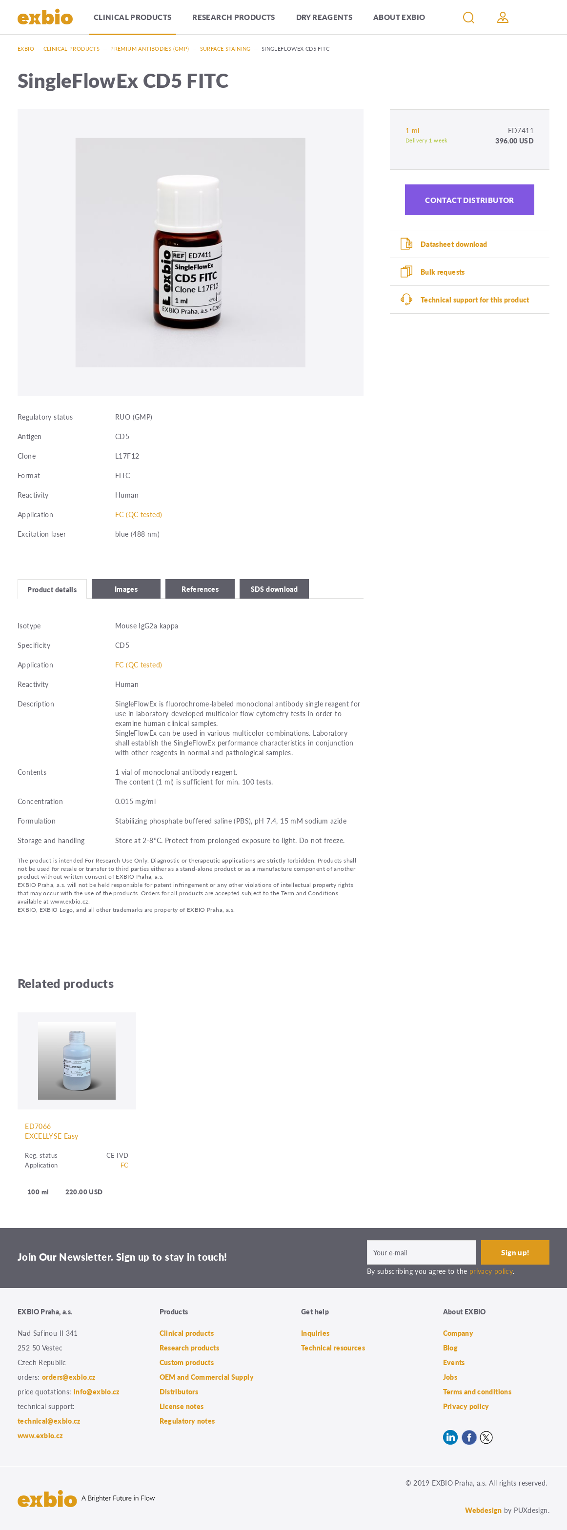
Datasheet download (454, 244)
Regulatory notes (187, 1421)
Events (454, 1362)
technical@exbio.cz (49, 1421)
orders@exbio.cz (69, 1377)
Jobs (450, 1377)
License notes (182, 1406)
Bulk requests (443, 272)
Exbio (26, 48)
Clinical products (132, 17)
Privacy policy (466, 1406)
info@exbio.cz (97, 1391)
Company (458, 1333)
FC (125, 1164)
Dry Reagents (324, 17)
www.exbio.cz (40, 1435)
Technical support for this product (475, 299)
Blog (450, 1347)
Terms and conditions (477, 1391)
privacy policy (491, 1271)
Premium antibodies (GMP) (149, 48)
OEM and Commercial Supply (207, 1377)
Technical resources (333, 1347)
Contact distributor (469, 200)
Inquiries (315, 1333)
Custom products (187, 1362)
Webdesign (483, 1510)
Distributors (179, 1391)
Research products (233, 17)
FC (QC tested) (138, 514)
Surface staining (225, 48)
